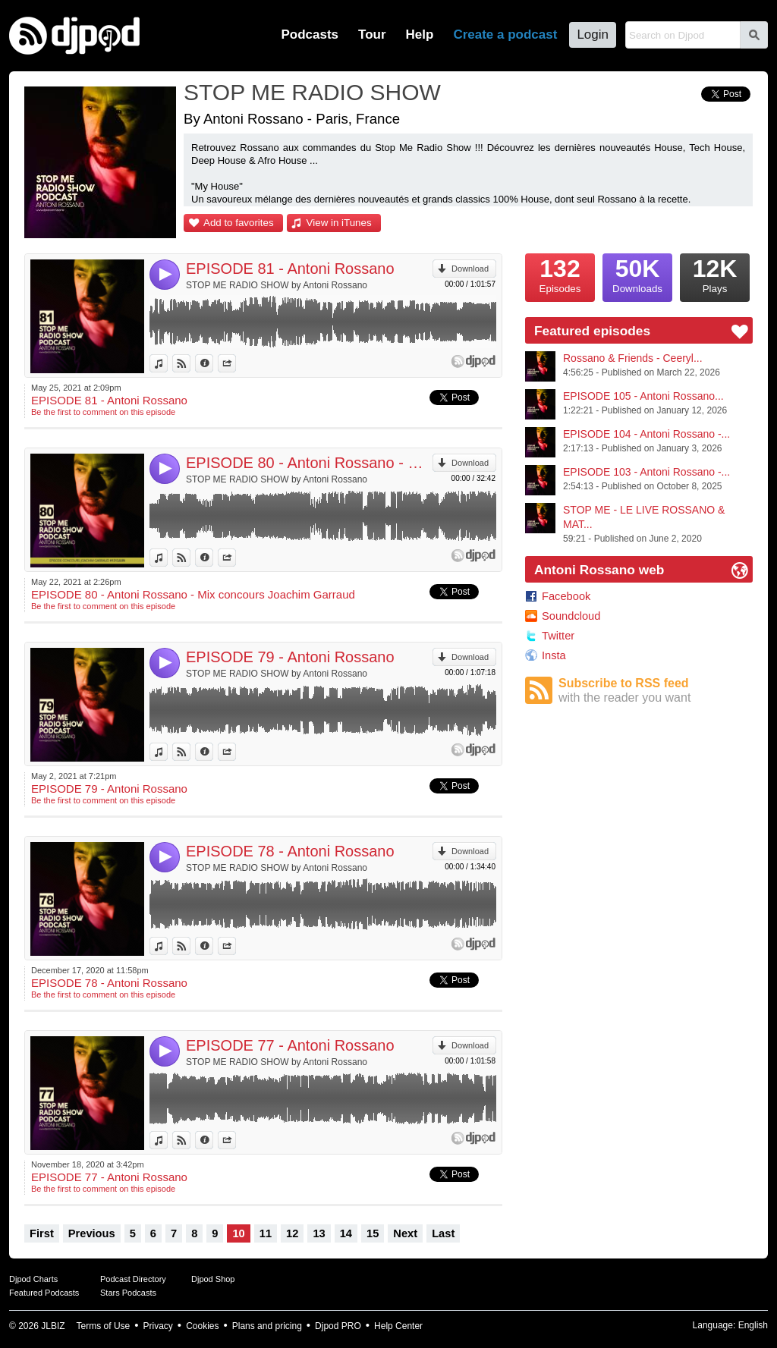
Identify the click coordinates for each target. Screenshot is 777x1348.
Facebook (566, 596)
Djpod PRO (338, 1326)
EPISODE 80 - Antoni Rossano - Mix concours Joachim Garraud (309, 462)
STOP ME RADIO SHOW (312, 92)
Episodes (560, 273)
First (42, 1233)
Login (593, 34)
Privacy (158, 1326)
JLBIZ (52, 1326)
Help (420, 34)
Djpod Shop (213, 1279)
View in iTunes (339, 222)
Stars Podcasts (128, 1292)
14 (346, 1233)
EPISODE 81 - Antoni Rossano (290, 268)
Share (235, 363)
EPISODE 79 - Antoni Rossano (290, 657)
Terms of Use (104, 1326)
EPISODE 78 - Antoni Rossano (290, 851)
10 (238, 1233)
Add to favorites (238, 222)
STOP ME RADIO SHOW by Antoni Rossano (276, 285)
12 (292, 1233)
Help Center (398, 1326)
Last (443, 1233)
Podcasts (309, 34)
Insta (554, 655)
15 (372, 1233)
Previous (91, 1233)
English (753, 1325)
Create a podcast (505, 34)
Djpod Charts (33, 1279)
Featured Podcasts (44, 1292)
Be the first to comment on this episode (103, 411)
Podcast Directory (133, 1279)
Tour (372, 34)
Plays (715, 273)
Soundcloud (571, 616)
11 (266, 1233)
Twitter (558, 636)
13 (319, 1233)
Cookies (202, 1326)
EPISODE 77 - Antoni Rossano (290, 1045)
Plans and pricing (267, 1326)
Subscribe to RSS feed (655, 691)
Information (212, 363)
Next (405, 1233)
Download (470, 268)
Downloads (637, 273)
